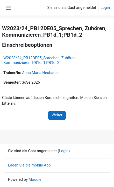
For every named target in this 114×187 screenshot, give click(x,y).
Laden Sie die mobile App (29, 165)
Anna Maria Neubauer (40, 72)
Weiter (57, 115)
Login (105, 7)
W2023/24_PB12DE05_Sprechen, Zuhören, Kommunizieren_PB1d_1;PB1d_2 (39, 60)
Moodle (34, 179)
